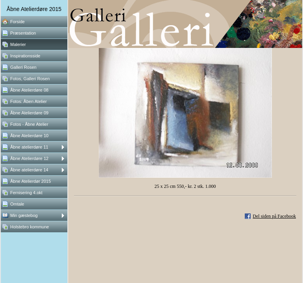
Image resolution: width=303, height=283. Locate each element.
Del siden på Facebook (274, 216)
